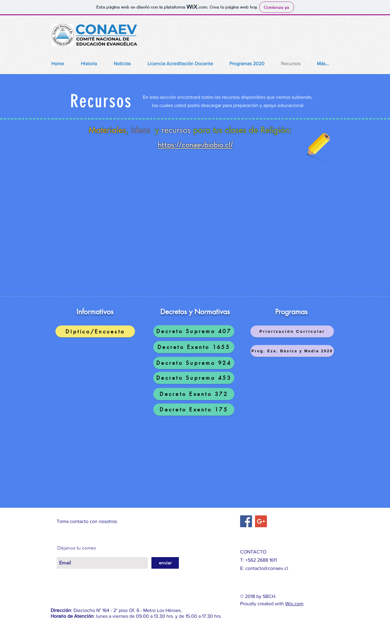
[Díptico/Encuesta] (95, 331)
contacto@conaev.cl (266, 568)
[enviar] (165, 563)
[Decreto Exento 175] (193, 410)
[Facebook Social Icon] (246, 521)
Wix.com (294, 603)
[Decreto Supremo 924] (193, 363)
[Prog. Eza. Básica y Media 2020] (292, 351)
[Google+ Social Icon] (261, 521)
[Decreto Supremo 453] (193, 378)
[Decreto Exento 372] (193, 394)
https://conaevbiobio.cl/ (195, 145)
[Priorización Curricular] (292, 331)
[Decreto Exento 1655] (193, 347)
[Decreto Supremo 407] (193, 331)
